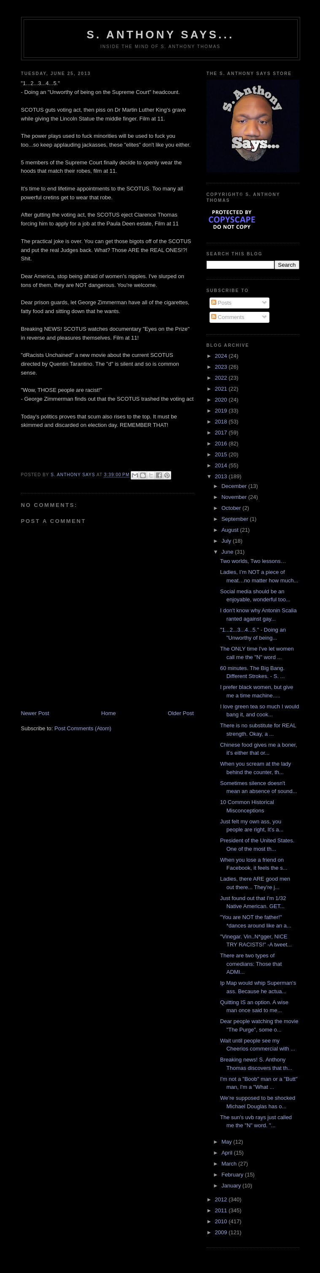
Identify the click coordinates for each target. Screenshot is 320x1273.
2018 (222, 421)
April (227, 1153)
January (231, 1185)
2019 (222, 410)
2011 (222, 1210)
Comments (227, 317)
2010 (222, 1221)
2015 (222, 454)
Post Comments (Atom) (82, 728)
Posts (221, 303)
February (233, 1174)
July (227, 541)
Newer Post (35, 713)
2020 (222, 400)
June (228, 552)
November (234, 497)
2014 (222, 465)
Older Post (181, 713)
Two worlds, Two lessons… (253, 561)
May (227, 1142)
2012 (222, 1199)
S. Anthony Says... (160, 34)
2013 (222, 476)
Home (108, 713)
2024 (222, 356)
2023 (222, 367)
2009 (222, 1232)
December (234, 486)
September (235, 519)
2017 (222, 432)
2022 (222, 378)
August (230, 530)
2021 (222, 389)
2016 (222, 443)
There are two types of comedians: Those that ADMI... (251, 963)
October (231, 508)
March (229, 1163)
